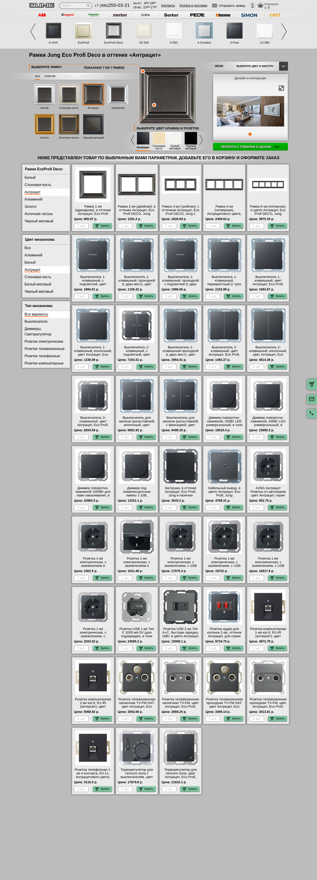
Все (28, 248)
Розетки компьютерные (44, 363)
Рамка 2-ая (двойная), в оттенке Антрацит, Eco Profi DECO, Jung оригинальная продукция (137, 214)
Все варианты (36, 314)
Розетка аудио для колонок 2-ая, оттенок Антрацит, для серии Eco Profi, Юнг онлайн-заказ (224, 636)
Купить (102, 226)
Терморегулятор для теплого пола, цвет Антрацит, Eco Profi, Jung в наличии (180, 775)
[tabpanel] (250, 111)
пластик (50, 76)
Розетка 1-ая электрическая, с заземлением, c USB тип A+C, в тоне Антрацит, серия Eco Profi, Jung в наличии (224, 567)
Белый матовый (174, 147)
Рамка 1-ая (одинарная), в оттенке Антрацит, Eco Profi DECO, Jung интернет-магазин (93, 214)
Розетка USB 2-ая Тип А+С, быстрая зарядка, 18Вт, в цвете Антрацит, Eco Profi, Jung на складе (180, 636)
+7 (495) (112, 5)
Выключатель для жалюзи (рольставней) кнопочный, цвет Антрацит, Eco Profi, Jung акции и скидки (136, 425)
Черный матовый (93, 137)
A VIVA (53, 42)
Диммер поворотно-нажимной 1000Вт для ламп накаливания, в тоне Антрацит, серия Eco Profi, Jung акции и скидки (93, 497)
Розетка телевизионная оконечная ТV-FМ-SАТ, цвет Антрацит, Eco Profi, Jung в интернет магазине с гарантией (136, 706)
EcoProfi (83, 42)
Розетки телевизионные (44, 349)
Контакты (168, 5)
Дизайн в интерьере (250, 78)
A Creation (204, 42)
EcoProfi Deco (113, 42)
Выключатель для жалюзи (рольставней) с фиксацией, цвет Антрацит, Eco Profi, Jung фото (180, 425)
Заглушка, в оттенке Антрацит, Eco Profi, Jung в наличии (180, 491)
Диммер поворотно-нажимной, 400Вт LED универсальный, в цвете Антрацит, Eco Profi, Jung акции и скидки (268, 427)
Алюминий (117, 108)
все (37, 76)
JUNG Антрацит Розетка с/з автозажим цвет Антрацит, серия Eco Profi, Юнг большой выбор (268, 495)
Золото (44, 137)
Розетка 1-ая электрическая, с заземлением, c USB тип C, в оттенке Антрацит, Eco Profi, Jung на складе (268, 567)
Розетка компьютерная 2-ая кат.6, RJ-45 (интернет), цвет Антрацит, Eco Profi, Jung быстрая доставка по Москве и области (92, 708)
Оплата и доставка (193, 5)
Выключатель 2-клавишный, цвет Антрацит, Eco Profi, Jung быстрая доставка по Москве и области (224, 354)
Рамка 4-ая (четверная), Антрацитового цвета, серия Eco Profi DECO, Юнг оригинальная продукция (224, 215)
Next (284, 31)
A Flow (234, 42)
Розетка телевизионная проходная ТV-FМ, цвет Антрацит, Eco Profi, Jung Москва (268, 704)
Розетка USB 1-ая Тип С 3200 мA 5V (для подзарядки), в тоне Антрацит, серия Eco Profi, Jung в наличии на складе (136, 638)
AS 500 (144, 42)
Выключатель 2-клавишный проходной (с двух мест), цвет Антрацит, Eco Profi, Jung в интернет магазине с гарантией (180, 356)
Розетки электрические (44, 341)
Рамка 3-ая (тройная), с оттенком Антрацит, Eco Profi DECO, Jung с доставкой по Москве (180, 212)
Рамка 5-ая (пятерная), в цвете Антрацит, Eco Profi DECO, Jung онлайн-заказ (268, 212)
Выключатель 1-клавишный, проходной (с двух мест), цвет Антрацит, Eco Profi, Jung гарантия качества (136, 284)
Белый (45, 108)
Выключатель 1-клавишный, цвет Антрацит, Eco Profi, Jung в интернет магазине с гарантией (268, 284)
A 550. (174, 42)
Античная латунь (69, 137)
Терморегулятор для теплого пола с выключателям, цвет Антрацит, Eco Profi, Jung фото (137, 777)
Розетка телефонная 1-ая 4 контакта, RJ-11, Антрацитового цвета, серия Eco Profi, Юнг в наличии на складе (93, 777)
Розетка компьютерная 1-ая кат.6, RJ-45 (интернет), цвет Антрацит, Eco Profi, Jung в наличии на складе (268, 638)
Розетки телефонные (42, 356)
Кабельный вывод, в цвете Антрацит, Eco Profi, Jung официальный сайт (224, 493)
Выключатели (36, 321)
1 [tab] (250, 134)
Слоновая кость (69, 108)
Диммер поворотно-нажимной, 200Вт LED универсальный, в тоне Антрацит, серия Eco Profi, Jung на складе (224, 425)
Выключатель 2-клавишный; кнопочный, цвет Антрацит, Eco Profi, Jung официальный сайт (268, 354)
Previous (33, 31)
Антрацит (93, 108)
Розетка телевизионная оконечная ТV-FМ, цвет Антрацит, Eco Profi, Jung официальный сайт (180, 706)
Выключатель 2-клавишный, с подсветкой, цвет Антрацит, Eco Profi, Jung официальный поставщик (136, 356)
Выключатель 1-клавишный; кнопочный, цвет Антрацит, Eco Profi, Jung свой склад (93, 352)
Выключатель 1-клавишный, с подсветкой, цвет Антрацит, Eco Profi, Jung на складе (93, 284)
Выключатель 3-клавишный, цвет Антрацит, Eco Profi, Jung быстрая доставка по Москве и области (92, 425)
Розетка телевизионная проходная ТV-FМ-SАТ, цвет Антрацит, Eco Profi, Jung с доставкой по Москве (224, 706)
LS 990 (264, 42)
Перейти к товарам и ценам (250, 147)
